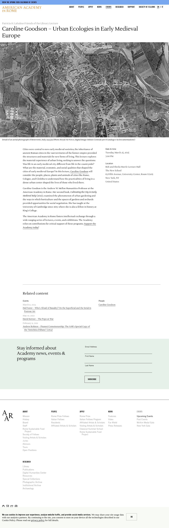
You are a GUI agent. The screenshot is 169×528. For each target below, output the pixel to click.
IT (162, 7)
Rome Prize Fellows (61, 416)
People (81, 7)
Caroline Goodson (79, 171)
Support (131, 7)
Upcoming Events (146, 416)
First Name (89, 356)
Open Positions (30, 450)
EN (158, 7)
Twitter (12, 506)
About (71, 7)
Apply (90, 7)
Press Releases (116, 425)
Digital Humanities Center (35, 472)
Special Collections (32, 479)
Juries (26, 441)
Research (119, 7)
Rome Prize (86, 416)
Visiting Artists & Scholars (35, 437)
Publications (29, 469)
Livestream (20, 506)
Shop (3, 506)
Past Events (143, 419)
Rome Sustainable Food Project (34, 430)
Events (108, 7)
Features (113, 416)
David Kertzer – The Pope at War (38, 318)
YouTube (24, 506)
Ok (132, 517)
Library (27, 466)
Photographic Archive (33, 482)
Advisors (27, 444)
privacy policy (37, 520)
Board (26, 422)
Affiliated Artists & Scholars (64, 425)
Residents (56, 422)
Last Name (89, 365)
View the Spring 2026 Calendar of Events (19, 2)
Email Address (91, 347)
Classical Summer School (92, 429)
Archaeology (29, 488)
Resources (28, 476)
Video (111, 419)
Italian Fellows (58, 419)
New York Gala (144, 425)
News (99, 7)
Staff (26, 425)
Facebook (7, 506)
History (27, 419)
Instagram (16, 506)
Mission (27, 416)
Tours (26, 447)
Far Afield (113, 422)
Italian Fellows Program (91, 419)
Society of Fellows (147, 7)
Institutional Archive (33, 485)
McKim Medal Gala (146, 422)
